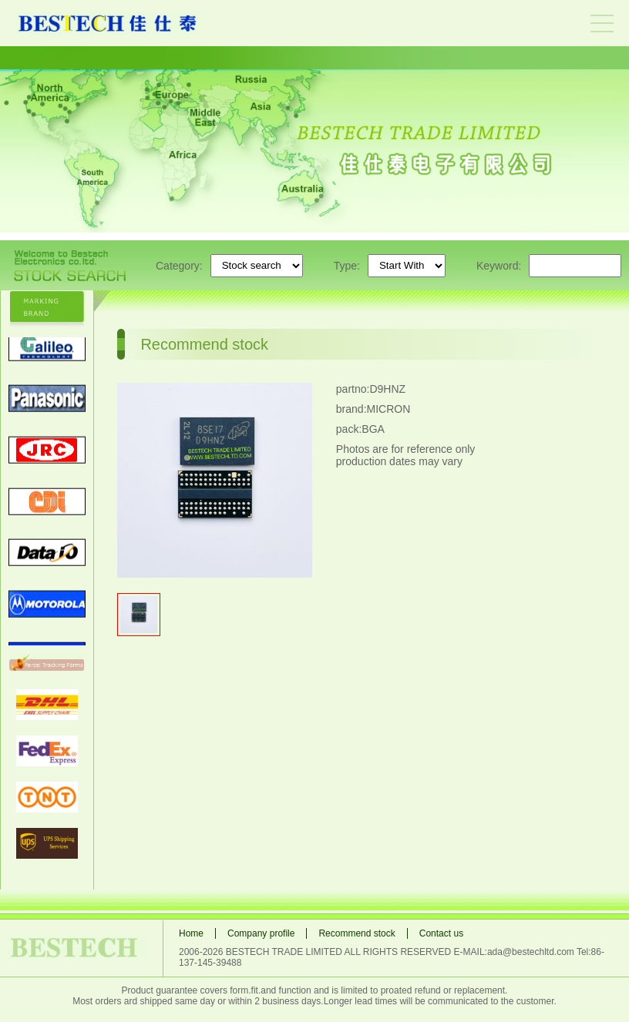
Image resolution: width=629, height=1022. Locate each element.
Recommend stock (356, 933)
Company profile (260, 933)
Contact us (441, 933)
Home (191, 933)
